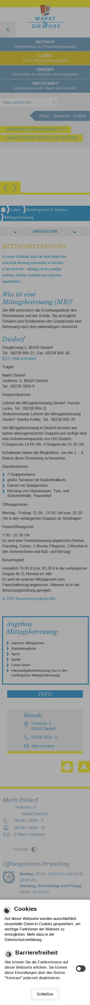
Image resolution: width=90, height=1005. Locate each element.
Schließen (45, 994)
